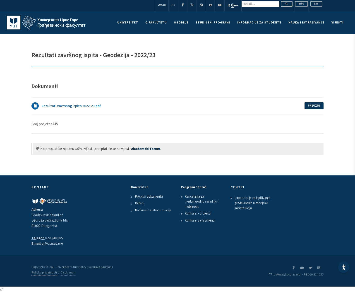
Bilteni (139, 203)
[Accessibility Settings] (343, 267)
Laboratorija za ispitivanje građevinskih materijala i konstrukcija (252, 203)
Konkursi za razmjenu (200, 220)
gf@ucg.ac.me (52, 243)
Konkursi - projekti (198, 213)
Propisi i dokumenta (149, 196)
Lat (316, 3)
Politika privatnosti (44, 272)
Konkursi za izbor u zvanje (153, 210)
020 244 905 (54, 238)
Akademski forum (145, 148)
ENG (301, 3)
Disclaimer (68, 272)
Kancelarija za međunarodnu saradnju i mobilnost (201, 201)
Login (162, 5)
